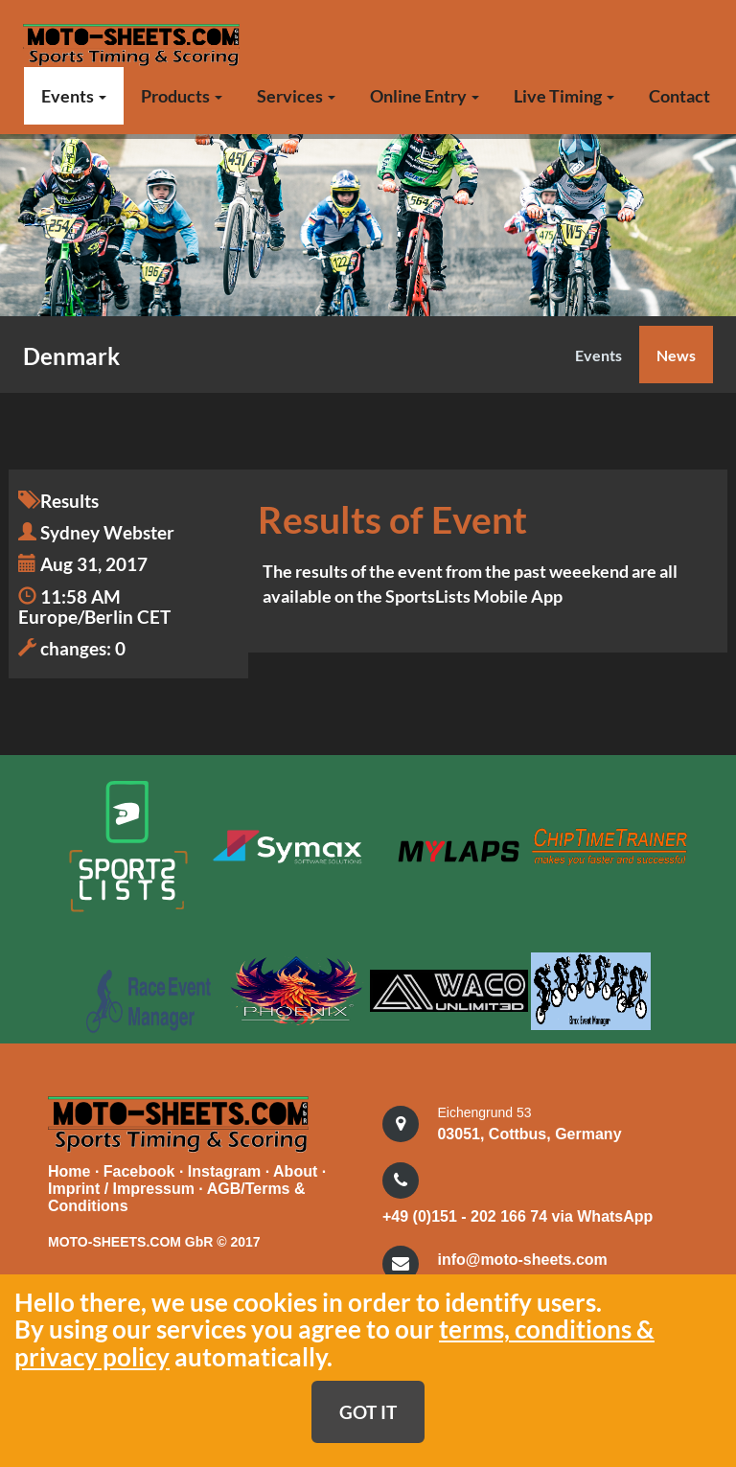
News (676, 355)
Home (69, 1168)
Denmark (71, 356)
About (297, 1168)
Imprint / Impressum (121, 1186)
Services (296, 95)
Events (73, 95)
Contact (679, 95)
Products (181, 95)
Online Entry (424, 95)
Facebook (141, 1168)
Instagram (226, 1168)
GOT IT (368, 1412)
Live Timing (564, 95)
